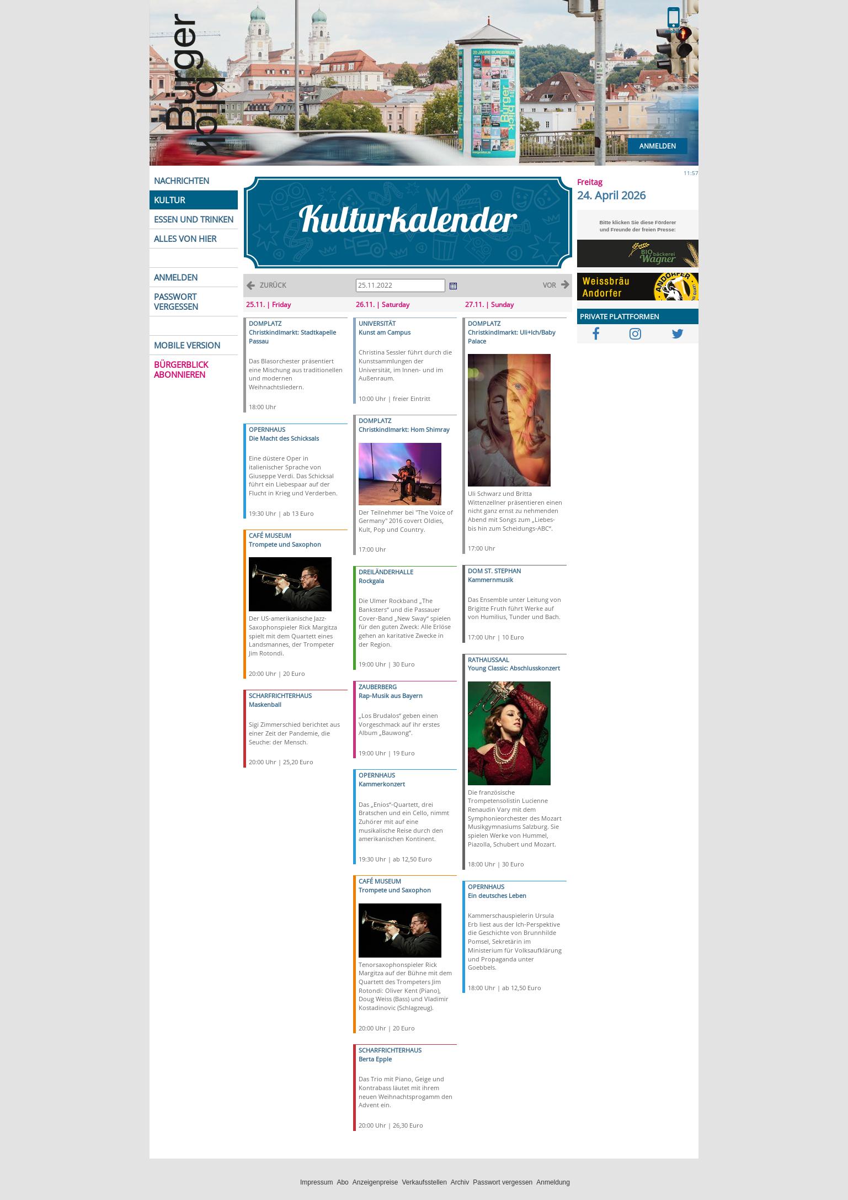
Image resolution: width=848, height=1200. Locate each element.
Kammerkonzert (382, 784)
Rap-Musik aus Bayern (391, 695)
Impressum (316, 1182)
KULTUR (169, 199)
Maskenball (265, 704)
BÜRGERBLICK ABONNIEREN (181, 369)
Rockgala (371, 581)
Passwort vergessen (502, 1182)
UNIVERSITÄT (377, 323)
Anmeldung (553, 1182)
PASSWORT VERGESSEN (176, 301)
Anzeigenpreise (375, 1182)
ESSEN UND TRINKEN (193, 219)
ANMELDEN (176, 277)
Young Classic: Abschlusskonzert (514, 668)
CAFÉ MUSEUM (270, 535)
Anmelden (657, 146)
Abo (342, 1182)
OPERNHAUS (267, 429)
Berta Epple (375, 1059)
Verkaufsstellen (424, 1182)
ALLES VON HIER (185, 238)
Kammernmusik (490, 579)
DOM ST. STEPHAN (494, 571)
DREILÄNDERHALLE (386, 572)
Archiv (460, 1182)
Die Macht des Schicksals (284, 438)
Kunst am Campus (384, 332)
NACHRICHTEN (181, 180)
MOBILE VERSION (187, 345)
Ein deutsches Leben (497, 895)
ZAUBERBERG (378, 687)
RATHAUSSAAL (488, 659)
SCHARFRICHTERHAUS (280, 695)
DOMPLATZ (265, 323)
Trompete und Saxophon (285, 544)
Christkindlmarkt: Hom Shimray (404, 429)
